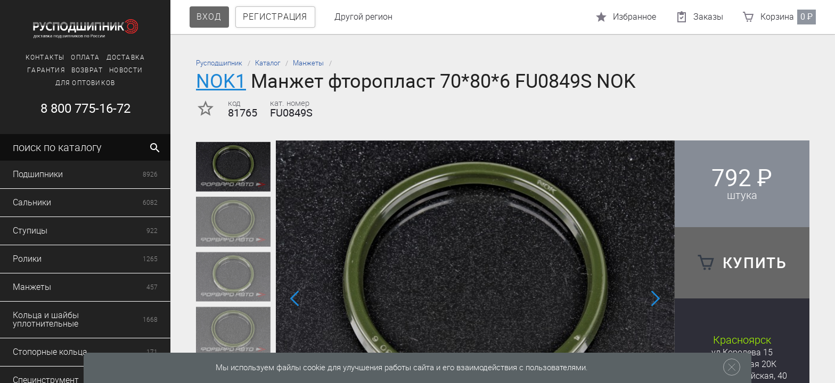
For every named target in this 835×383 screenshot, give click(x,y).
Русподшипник (219, 63)
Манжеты (308, 63)
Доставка (126, 57)
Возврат (87, 70)
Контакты (45, 57)
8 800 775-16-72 (85, 108)
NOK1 (221, 81)
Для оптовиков (85, 83)
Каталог (267, 63)
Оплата (85, 57)
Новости (126, 70)
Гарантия (46, 70)
